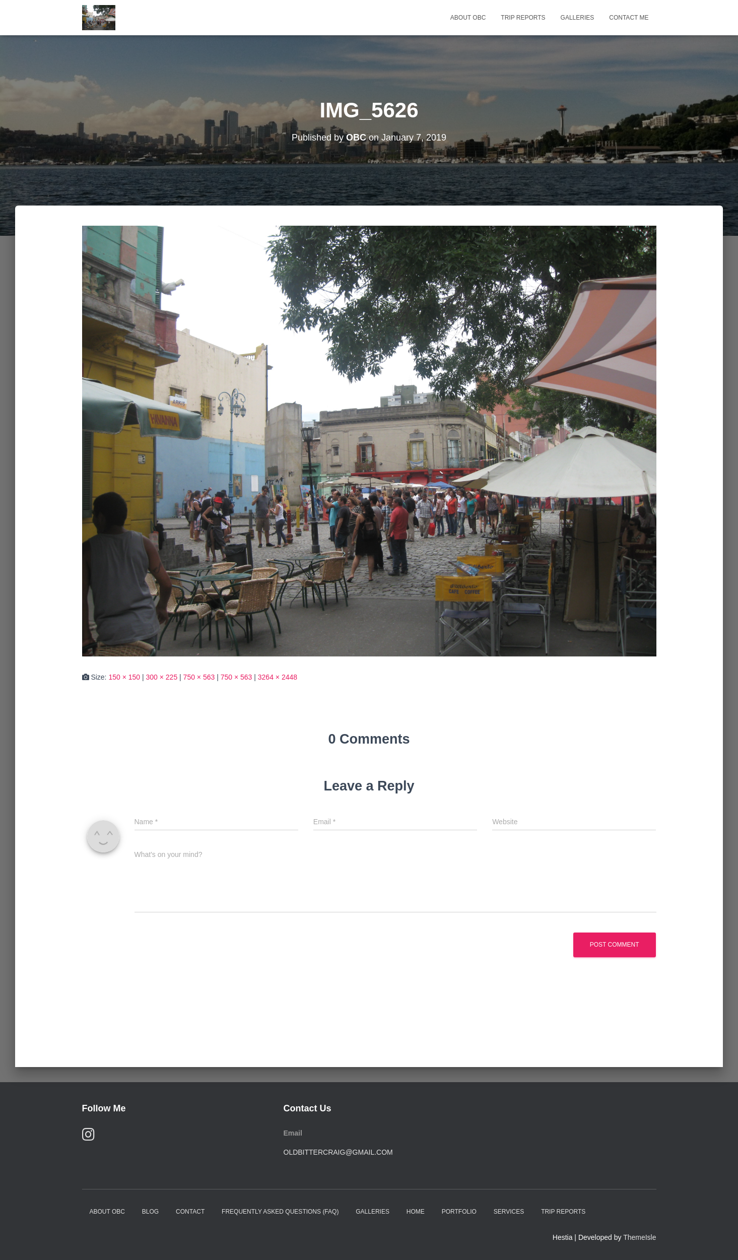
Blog (150, 1211)
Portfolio (459, 1211)
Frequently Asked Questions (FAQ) (280, 1211)
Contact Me (628, 17)
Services (509, 1211)
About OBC (468, 17)
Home (416, 1211)
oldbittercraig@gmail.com (338, 1152)
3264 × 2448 (277, 677)
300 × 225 (162, 677)
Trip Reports (523, 17)
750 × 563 (199, 677)
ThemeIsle (639, 1237)
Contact (190, 1211)
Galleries (577, 17)
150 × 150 (124, 677)
